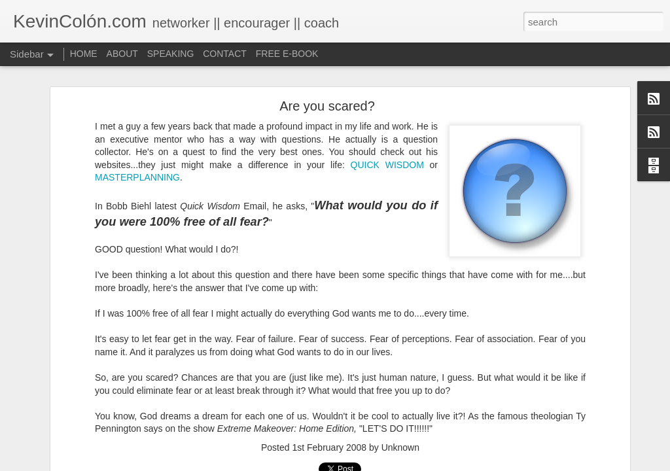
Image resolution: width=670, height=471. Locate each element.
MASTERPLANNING (137, 177)
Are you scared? (327, 106)
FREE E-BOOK (287, 53)
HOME (83, 53)
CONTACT (225, 53)
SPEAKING (170, 53)
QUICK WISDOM (387, 165)
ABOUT (122, 53)
